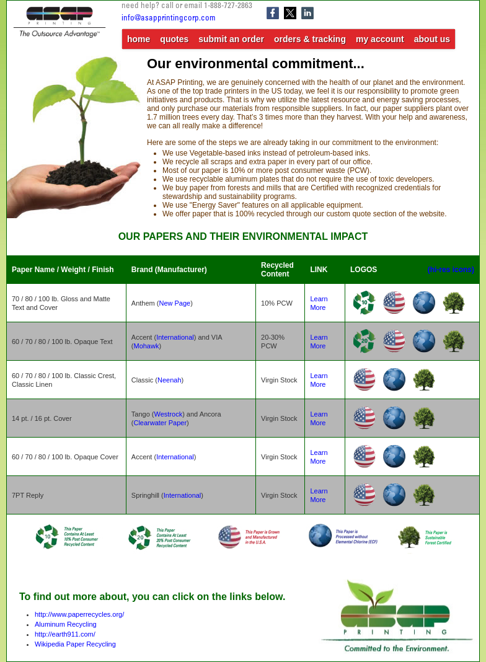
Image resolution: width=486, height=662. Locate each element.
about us (432, 39)
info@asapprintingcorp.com (168, 19)
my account (380, 39)
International (175, 337)
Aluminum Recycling (66, 624)
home (138, 39)
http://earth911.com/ (65, 634)
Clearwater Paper (160, 422)
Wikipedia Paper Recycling (75, 644)
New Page (174, 303)
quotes (174, 39)
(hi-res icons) (451, 269)
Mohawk (146, 346)
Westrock (168, 414)
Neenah (169, 380)
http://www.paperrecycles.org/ (79, 614)
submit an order (231, 39)
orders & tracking (310, 39)
